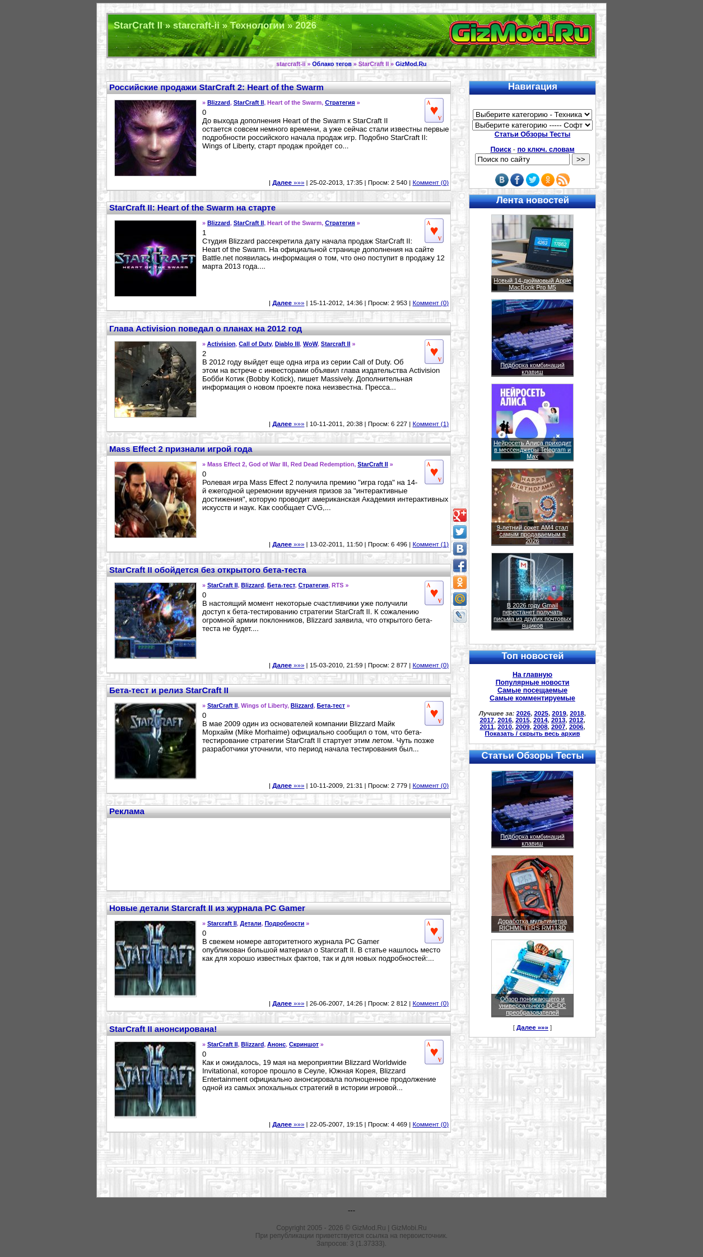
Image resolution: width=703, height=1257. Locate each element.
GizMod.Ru (411, 63)
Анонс (276, 1044)
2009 (522, 726)
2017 (486, 720)
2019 (559, 713)
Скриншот (304, 1044)
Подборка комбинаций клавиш (532, 368)
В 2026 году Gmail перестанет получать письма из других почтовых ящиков (532, 615)
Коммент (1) (430, 423)
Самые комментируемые (532, 698)
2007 (558, 726)
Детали (251, 923)
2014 (540, 720)
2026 (523, 713)
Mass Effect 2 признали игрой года (180, 449)
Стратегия (340, 102)
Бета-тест (281, 585)
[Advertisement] (279, 853)
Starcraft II (336, 343)
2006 (576, 726)
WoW (310, 343)
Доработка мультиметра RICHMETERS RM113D (532, 924)
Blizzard (218, 102)
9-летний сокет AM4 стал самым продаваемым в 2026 (533, 534)
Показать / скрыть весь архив (532, 733)
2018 (577, 713)
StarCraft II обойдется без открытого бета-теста (207, 569)
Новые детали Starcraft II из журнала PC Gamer (207, 908)
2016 (504, 720)
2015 (522, 720)
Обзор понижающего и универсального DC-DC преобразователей (532, 1006)
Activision (221, 343)
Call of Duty (255, 343)
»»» (288, 182)
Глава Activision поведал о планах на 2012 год (205, 328)
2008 (540, 726)
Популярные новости (533, 682)
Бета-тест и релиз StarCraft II (169, 690)
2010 (504, 726)
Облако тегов (331, 63)
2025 (541, 713)
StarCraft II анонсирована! (163, 1029)
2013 (558, 720)
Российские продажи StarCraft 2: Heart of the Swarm (216, 87)
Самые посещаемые (532, 690)
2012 (576, 720)
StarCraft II (249, 102)
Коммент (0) (430, 182)
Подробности (284, 923)
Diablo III (287, 343)
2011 (486, 726)
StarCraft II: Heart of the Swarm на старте (192, 207)
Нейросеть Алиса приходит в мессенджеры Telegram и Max (532, 450)
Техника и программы (351, 35)
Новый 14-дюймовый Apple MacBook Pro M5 (532, 284)
